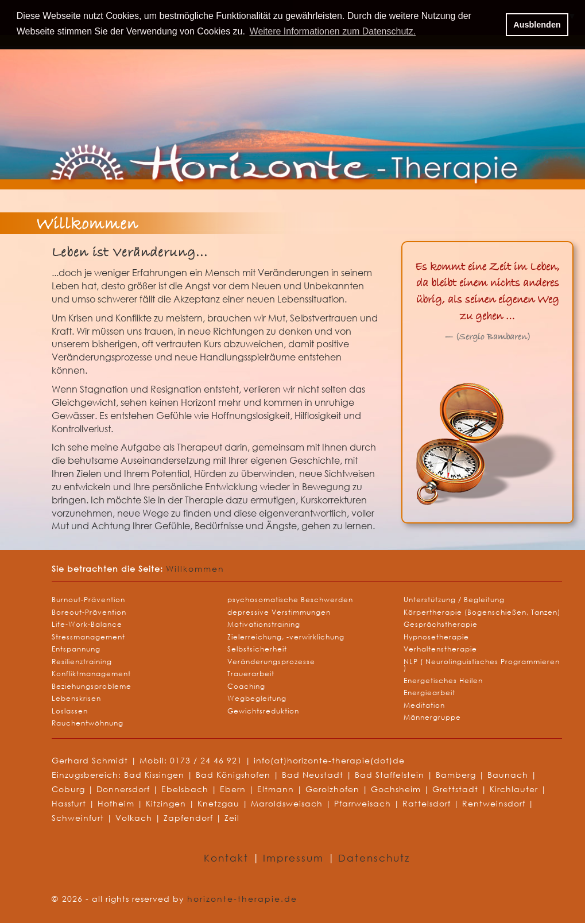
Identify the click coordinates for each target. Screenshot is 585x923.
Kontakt (228, 858)
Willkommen (195, 568)
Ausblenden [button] (536, 24)
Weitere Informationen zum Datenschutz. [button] (333, 31)
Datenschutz (374, 858)
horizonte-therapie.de (242, 898)
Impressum (295, 858)
